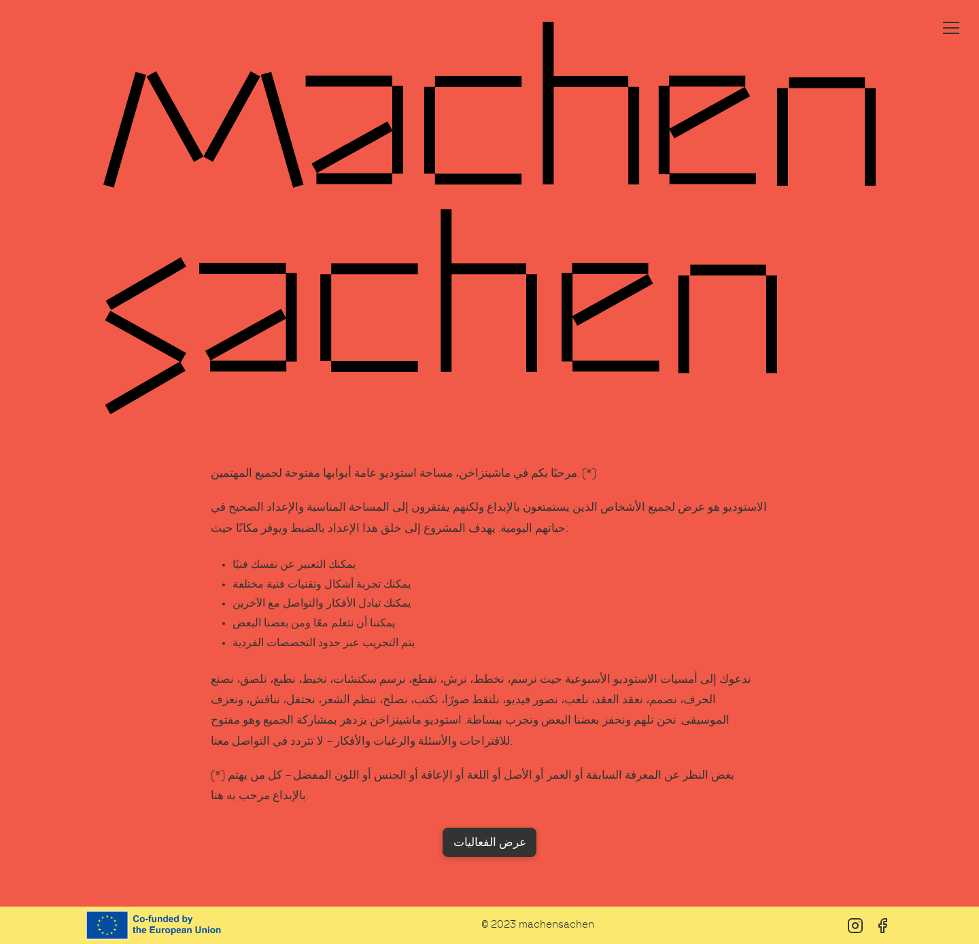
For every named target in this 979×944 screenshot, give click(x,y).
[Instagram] (855, 925)
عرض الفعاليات (489, 843)
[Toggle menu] (951, 28)
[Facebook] (882, 925)
